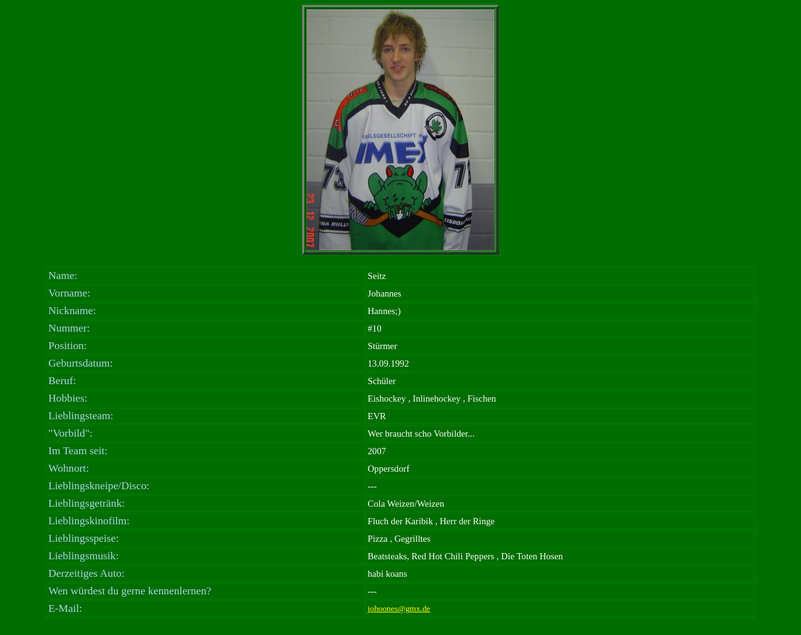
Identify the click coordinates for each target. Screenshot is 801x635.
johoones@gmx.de (399, 608)
